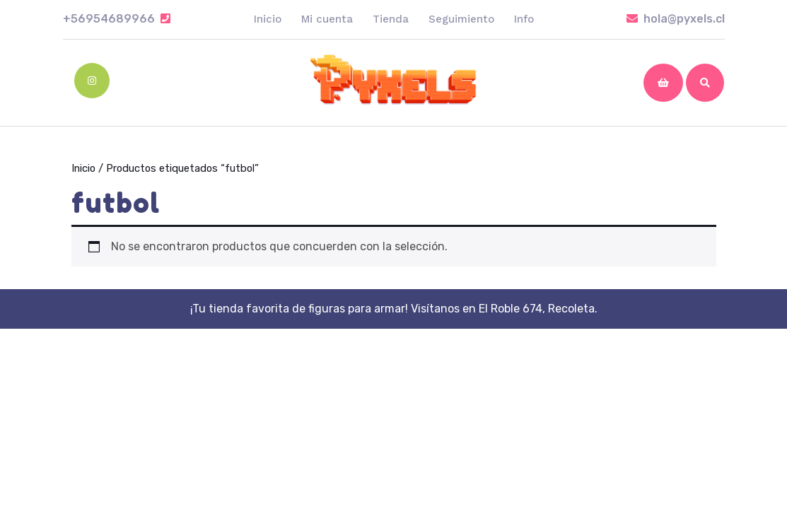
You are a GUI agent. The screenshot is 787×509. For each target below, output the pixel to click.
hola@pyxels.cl (675, 18)
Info (524, 19)
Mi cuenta (327, 19)
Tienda (391, 19)
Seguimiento (461, 19)
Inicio (267, 19)
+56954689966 (116, 18)
